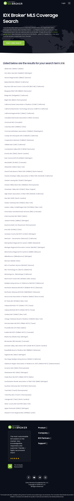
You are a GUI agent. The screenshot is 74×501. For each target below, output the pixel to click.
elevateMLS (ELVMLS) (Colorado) (15, 162)
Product (42, 427)
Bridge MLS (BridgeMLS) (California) (16, 95)
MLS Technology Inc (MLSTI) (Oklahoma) (18, 270)
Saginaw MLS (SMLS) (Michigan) (15, 355)
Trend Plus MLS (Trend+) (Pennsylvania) (18, 395)
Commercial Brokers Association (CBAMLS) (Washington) (24, 131)
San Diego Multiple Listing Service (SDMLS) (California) (23, 359)
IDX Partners (44, 438)
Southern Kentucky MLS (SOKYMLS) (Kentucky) (20, 386)
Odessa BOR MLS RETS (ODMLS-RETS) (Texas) (20, 310)
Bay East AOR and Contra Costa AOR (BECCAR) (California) (24, 86)
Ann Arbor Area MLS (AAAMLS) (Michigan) (18, 73)
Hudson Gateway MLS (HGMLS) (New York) (19, 203)
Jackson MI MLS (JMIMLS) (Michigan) (17, 221)
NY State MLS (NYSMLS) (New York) (16, 301)
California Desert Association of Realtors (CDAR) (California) (25, 104)
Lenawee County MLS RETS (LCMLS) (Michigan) (20, 234)
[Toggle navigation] (69, 3)
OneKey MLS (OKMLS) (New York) (16, 314)
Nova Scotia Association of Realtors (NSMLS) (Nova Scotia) (24, 297)
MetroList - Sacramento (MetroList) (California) (21, 238)
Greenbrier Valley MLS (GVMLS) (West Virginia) (20, 189)
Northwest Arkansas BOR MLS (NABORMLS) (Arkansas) (22, 292)
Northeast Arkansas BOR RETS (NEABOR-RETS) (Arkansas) (23, 288)
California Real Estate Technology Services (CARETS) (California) (26, 109)
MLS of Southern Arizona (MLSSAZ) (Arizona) (19, 265)
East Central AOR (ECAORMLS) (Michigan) (18, 158)
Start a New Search (13, 43)
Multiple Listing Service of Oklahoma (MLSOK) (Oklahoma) (24, 283)
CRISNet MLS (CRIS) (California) (15, 145)
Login (63, 3)
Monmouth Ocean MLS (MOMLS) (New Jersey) (20, 279)
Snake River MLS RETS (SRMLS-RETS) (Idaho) (19, 377)
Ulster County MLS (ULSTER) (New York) (18, 404)
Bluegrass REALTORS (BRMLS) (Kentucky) (18, 91)
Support (42, 443)
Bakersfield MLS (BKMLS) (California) (17, 82)
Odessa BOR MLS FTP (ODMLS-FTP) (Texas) (19, 306)
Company (43, 433)
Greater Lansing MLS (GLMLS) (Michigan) (18, 180)
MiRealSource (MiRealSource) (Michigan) (18, 256)
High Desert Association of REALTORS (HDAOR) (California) (24, 194)
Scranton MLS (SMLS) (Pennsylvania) (17, 368)
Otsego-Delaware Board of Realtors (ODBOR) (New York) (24, 319)
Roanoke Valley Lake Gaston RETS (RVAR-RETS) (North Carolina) (26, 346)
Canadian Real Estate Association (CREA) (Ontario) (22, 118)
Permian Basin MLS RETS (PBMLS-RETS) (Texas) (20, 323)
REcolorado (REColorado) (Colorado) (17, 341)
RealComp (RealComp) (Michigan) (16, 337)
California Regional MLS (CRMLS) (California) (19, 113)
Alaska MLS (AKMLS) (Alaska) (14, 69)
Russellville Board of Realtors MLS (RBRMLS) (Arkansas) (22, 350)
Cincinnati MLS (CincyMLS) (13, 122)
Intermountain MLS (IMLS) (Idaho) (16, 216)
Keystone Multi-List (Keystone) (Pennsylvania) (20, 225)
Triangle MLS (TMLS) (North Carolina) (17, 399)
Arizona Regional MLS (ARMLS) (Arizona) (18, 78)
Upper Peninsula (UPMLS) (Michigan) (17, 408)
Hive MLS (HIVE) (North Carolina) (15, 198)
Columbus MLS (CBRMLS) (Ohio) (15, 127)
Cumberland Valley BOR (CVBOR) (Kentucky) (20, 149)
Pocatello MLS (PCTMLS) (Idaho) (15, 328)
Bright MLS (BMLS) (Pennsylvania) (16, 100)
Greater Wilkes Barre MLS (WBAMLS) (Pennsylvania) (22, 185)
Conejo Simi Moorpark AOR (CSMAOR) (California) (21, 136)
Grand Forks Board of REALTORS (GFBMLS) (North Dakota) (24, 171)
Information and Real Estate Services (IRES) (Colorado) (23, 212)
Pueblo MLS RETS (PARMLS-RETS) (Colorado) (19, 332)
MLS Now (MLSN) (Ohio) (12, 261)
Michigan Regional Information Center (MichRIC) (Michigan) (25, 247)
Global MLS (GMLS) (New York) (15, 167)
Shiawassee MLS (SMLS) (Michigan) (16, 372)
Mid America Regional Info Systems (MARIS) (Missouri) (23, 252)
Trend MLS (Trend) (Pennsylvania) (16, 390)
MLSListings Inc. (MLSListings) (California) (18, 274)
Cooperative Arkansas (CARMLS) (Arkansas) (19, 140)
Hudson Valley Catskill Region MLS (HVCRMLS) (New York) (23, 207)
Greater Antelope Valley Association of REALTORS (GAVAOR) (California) (29, 176)
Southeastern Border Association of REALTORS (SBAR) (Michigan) (26, 381)
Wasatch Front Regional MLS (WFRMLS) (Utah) (20, 413)
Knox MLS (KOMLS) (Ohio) (13, 230)
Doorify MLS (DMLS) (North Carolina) (17, 154)
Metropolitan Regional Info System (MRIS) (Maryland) (22, 243)
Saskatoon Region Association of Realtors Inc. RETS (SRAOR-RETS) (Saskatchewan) (32, 364)
